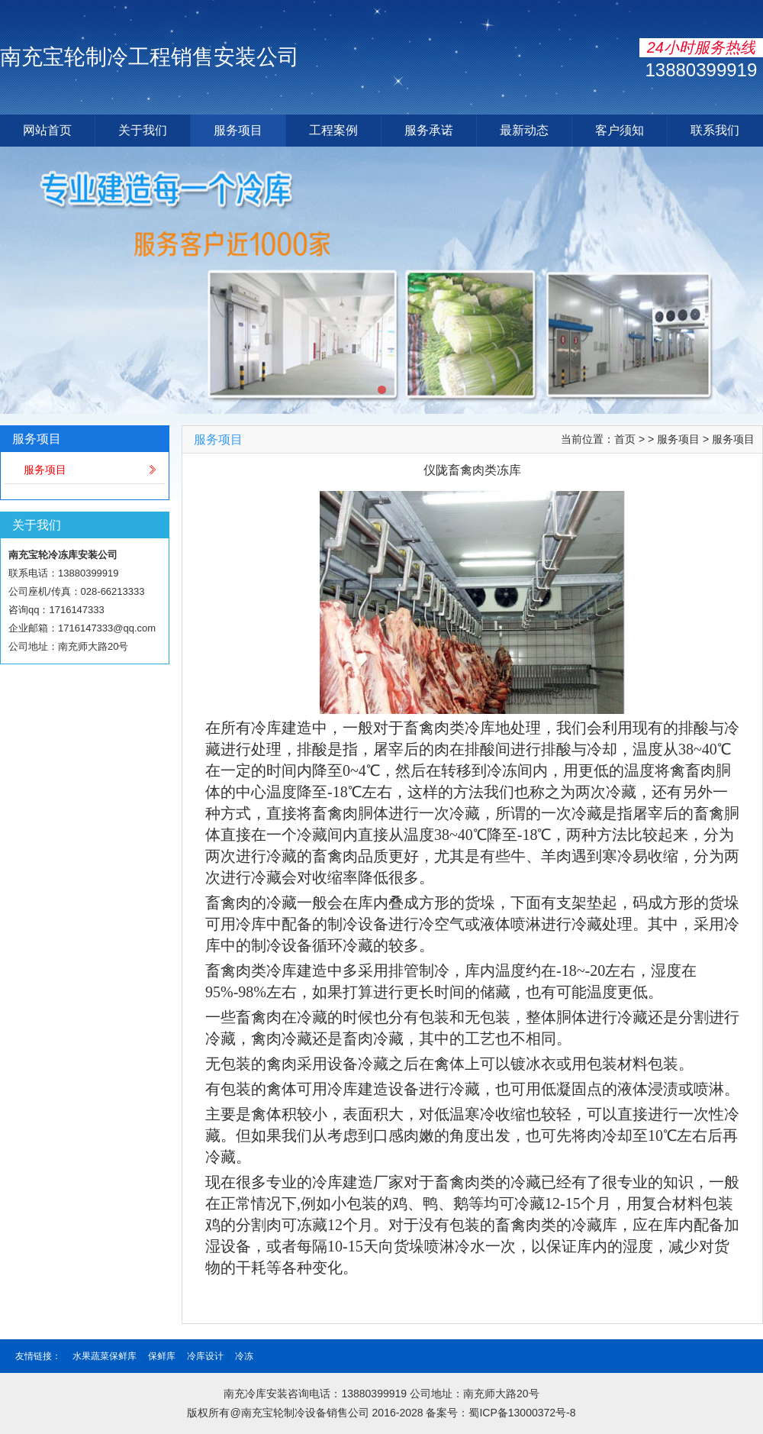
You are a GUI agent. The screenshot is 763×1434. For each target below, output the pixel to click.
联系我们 (715, 130)
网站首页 (47, 130)
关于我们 (142, 130)
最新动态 (524, 130)
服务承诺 (428, 130)
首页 (625, 439)
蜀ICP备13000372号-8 (521, 1413)
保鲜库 (161, 1356)
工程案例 (333, 130)
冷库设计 (205, 1356)
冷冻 (244, 1356)
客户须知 (619, 130)
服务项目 (238, 130)
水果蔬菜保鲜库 (104, 1356)
